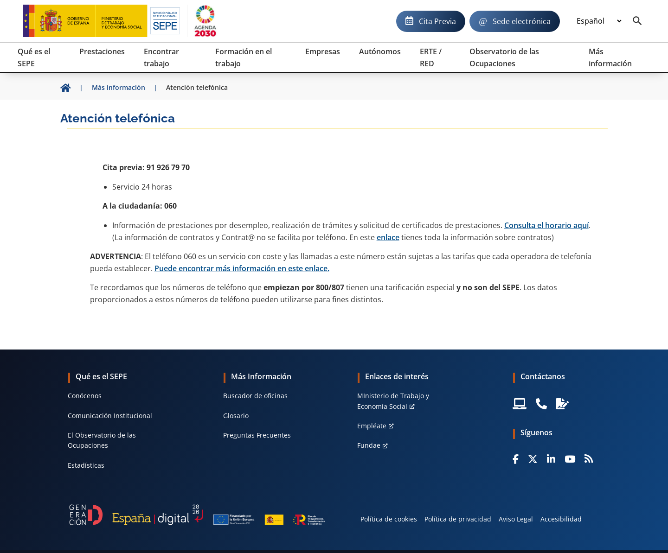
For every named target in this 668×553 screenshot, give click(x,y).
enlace (388, 237)
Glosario (236, 415)
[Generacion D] (197, 515)
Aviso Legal (516, 519)
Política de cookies (388, 519)
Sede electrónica (522, 21)
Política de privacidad (457, 519)
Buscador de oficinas (255, 395)
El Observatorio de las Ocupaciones (102, 440)
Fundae (368, 445)
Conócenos (85, 395)
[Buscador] (637, 21)
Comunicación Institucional (110, 415)
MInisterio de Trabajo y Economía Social (393, 400)
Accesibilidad (561, 519)
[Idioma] (599, 21)
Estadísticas (86, 465)
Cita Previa (437, 21)
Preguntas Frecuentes (257, 435)
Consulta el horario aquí (546, 225)
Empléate (371, 425)
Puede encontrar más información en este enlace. (241, 268)
